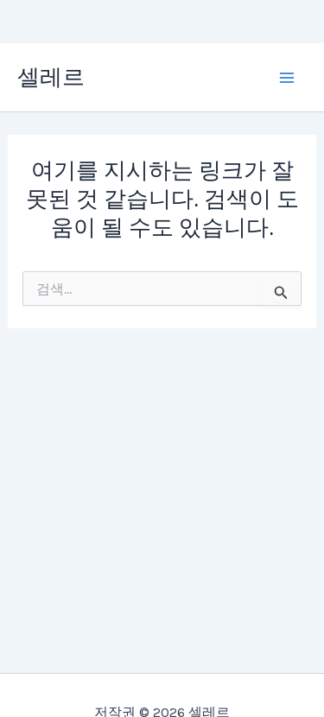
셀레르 (51, 77)
